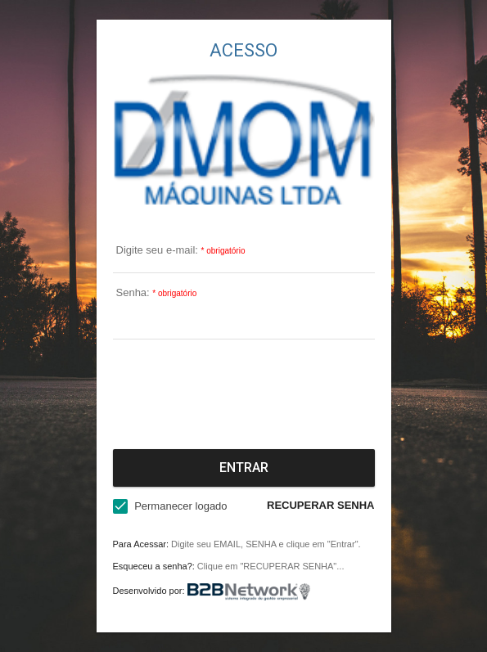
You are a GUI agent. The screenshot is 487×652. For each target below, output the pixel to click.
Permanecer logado (180, 506)
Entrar (243, 467)
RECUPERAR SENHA (320, 505)
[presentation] (243, 391)
